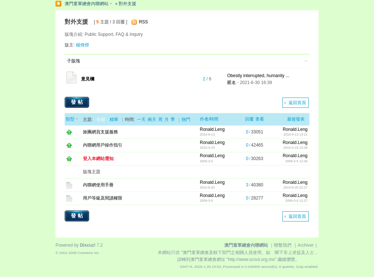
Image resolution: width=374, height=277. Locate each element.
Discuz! (88, 245)
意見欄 (87, 78)
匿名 (231, 82)
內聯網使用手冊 (98, 184)
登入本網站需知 (98, 158)
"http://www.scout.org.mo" (251, 259)
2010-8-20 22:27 (295, 187)
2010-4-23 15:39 (295, 147)
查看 (259, 119)
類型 (70, 119)
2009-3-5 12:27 (296, 200)
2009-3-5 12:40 (296, 161)
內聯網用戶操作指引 (102, 145)
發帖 (78, 102)
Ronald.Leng (212, 129)
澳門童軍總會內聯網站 (86, 3)
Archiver (306, 245)
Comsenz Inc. (88, 253)
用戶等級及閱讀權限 (102, 198)
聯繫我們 (282, 245)
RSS (143, 21)
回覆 (249, 119)
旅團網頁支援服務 (100, 131)
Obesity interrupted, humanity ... (258, 75)
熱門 (186, 119)
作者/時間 (209, 119)
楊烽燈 (82, 45)
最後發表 (296, 119)
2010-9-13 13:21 (295, 134)
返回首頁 (297, 102)
